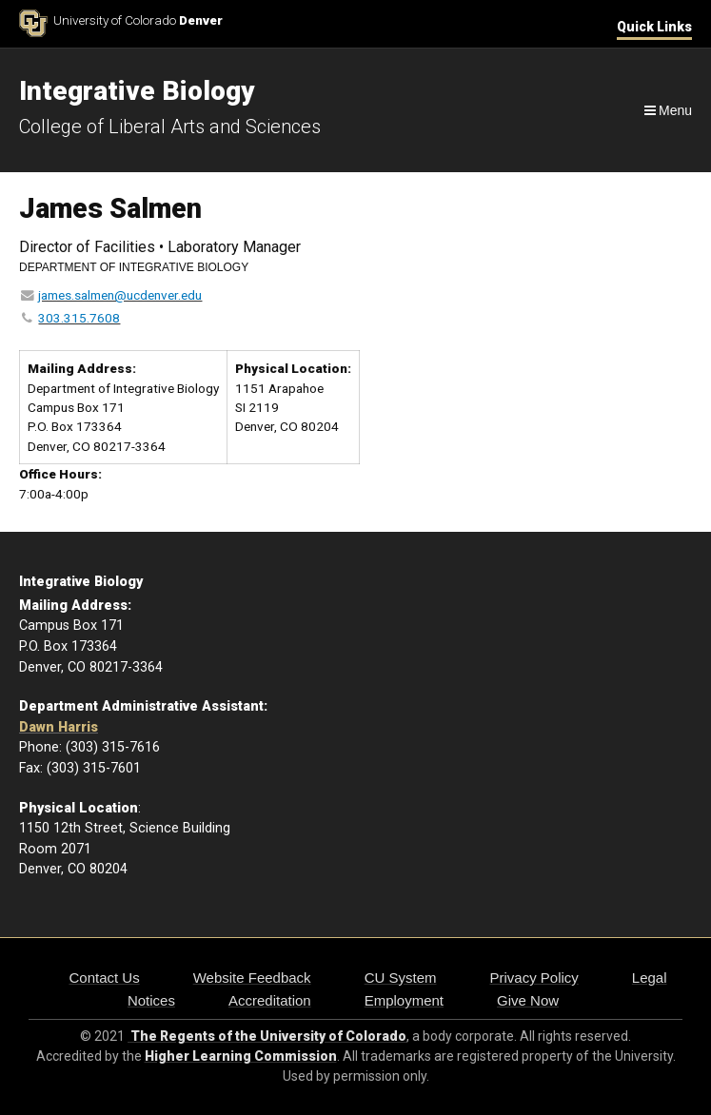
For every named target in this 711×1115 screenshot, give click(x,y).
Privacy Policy (533, 977)
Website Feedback (252, 977)
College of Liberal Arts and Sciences (170, 126)
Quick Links (654, 26)
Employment (404, 1000)
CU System (401, 977)
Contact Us (104, 977)
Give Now (528, 1000)
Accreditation (269, 1000)
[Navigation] (667, 110)
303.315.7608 (79, 317)
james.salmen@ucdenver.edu (120, 295)
